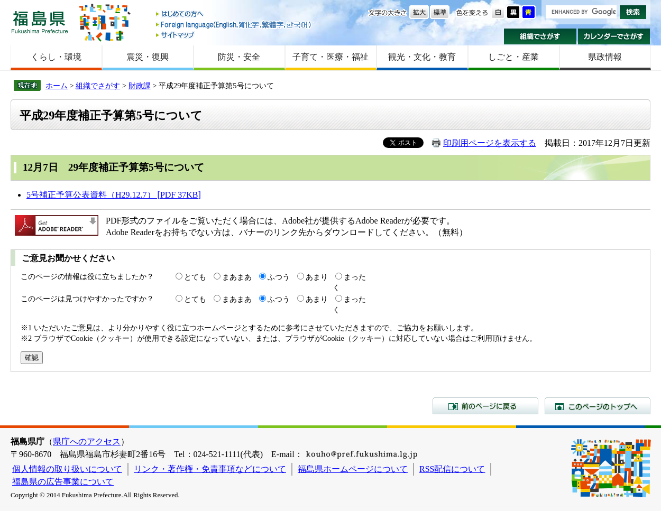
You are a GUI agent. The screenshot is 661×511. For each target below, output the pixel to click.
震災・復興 (147, 56)
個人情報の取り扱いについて (67, 468)
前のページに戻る (485, 405)
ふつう (279, 277)
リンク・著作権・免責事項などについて (210, 468)
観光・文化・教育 (422, 56)
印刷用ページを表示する (489, 142)
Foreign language (234, 25)
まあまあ (237, 277)
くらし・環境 (56, 56)
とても (195, 277)
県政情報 (605, 56)
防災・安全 (239, 56)
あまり (317, 277)
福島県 (40, 22)
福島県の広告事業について (63, 481)
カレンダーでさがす (614, 36)
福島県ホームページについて (353, 468)
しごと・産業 (513, 56)
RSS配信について (452, 468)
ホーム (56, 85)
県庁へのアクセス (87, 441)
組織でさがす (540, 36)
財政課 (139, 85)
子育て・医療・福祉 (330, 56)
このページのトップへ (597, 405)
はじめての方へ (234, 15)
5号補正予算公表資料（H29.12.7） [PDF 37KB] (113, 194)
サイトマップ (234, 35)
